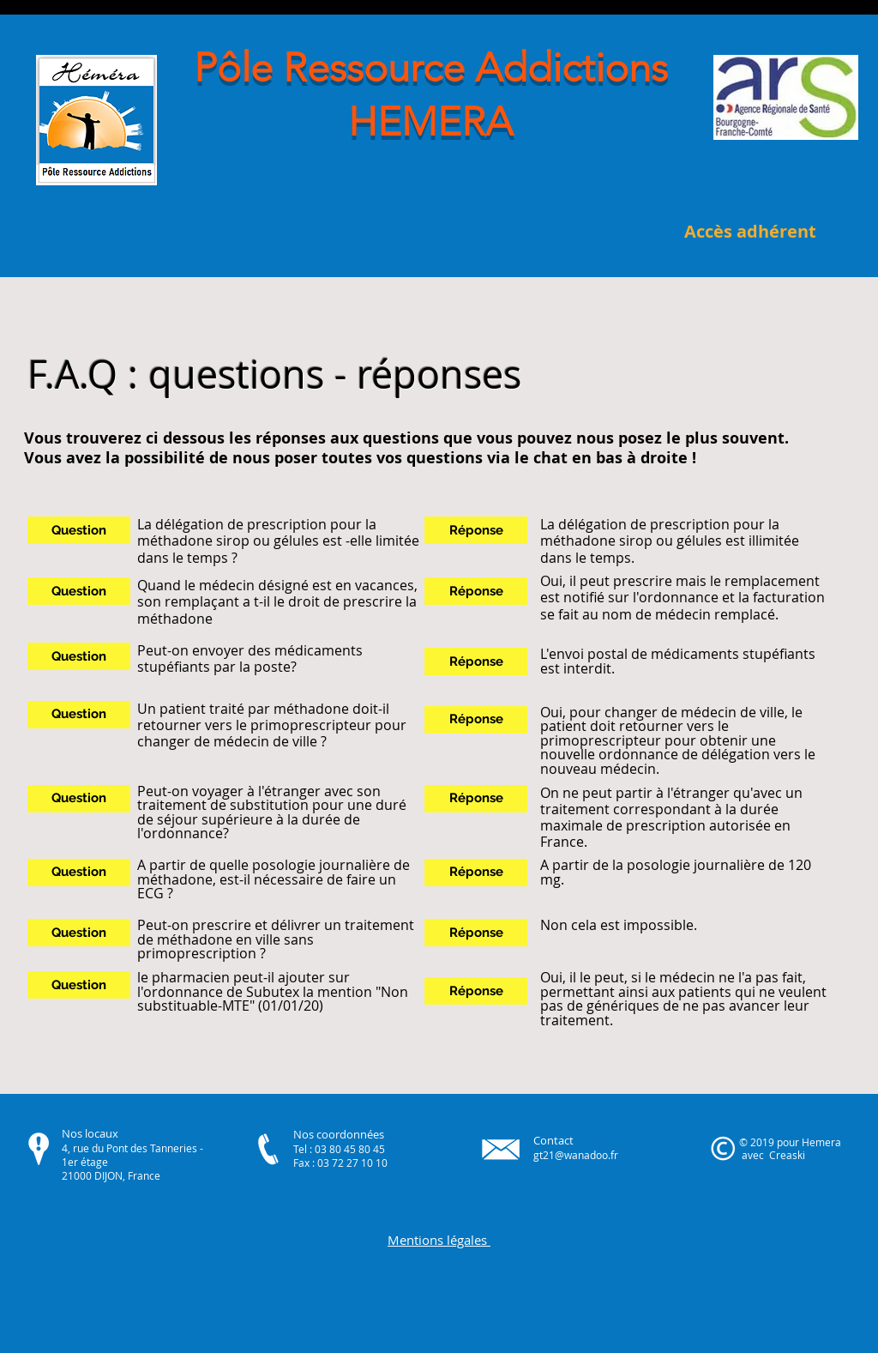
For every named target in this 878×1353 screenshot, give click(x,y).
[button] (78, 530)
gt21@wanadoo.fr (575, 1155)
